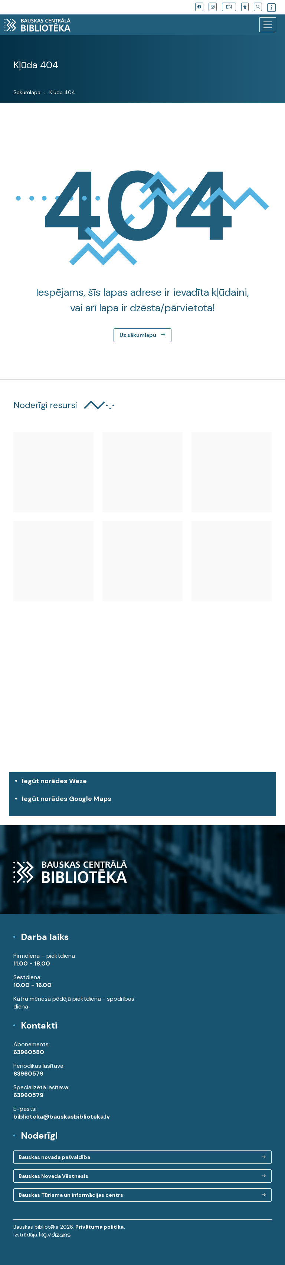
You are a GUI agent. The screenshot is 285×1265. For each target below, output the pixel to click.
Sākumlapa (26, 92)
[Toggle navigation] (267, 24)
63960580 (28, 1052)
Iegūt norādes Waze (54, 780)
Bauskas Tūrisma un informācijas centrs (71, 1195)
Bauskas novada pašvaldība (54, 1157)
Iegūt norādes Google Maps (144, 802)
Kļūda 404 (62, 92)
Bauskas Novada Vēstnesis (53, 1176)
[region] (142, 704)
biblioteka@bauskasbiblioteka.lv (61, 1116)
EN (229, 7)
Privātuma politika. (100, 1226)
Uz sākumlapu (142, 335)
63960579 (28, 1073)
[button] (245, 7)
